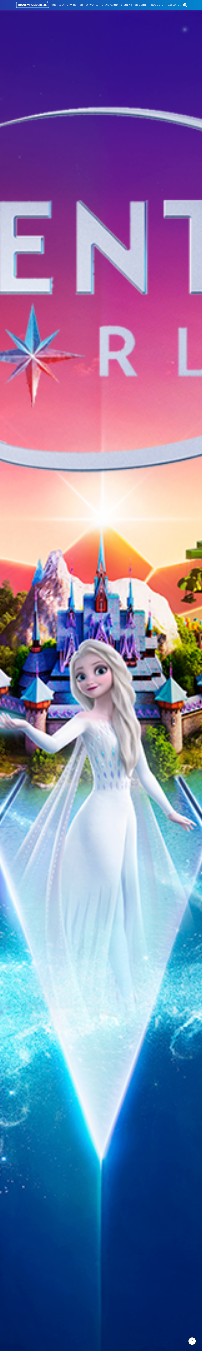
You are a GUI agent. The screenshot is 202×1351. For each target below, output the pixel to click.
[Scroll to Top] (192, 1341)
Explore (173, 5)
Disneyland (110, 5)
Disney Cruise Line (134, 5)
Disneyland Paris (64, 5)
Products (156, 5)
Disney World (89, 5)
